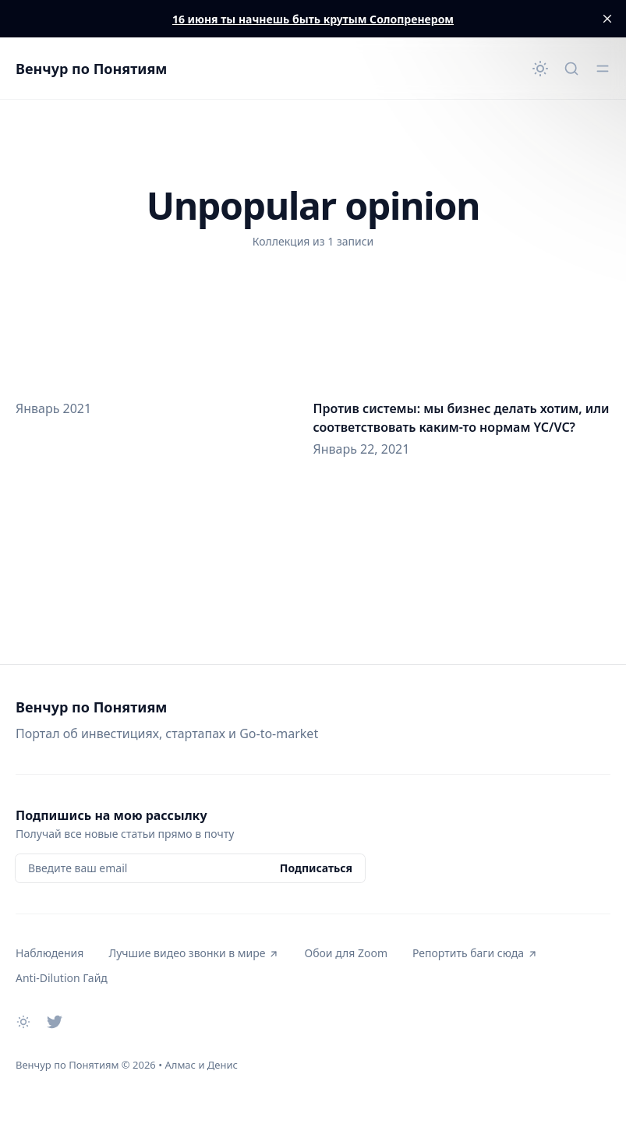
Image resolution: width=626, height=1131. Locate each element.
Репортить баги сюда (475, 952)
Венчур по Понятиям (91, 68)
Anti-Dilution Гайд (62, 977)
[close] (607, 18)
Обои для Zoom (345, 952)
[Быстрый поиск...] (571, 68)
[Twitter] (54, 1022)
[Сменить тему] (540, 68)
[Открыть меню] (602, 68)
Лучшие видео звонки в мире (193, 952)
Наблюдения (49, 952)
